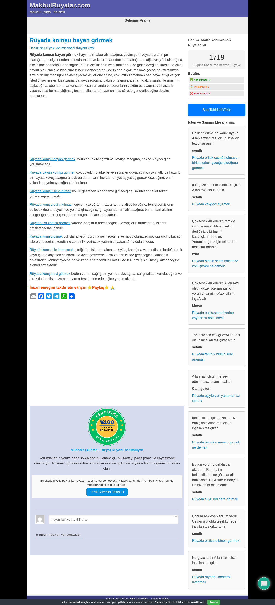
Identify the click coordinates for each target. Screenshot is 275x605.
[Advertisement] (107, 128)
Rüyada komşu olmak (46, 236)
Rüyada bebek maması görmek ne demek (216, 444)
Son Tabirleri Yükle (216, 110)
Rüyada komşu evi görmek (50, 274)
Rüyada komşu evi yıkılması (51, 204)
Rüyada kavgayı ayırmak (211, 204)
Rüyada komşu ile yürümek (50, 191)
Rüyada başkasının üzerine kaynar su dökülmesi (213, 315)
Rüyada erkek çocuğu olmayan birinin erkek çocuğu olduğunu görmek (215, 163)
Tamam (214, 602)
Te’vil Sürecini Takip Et (107, 492)
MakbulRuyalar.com (60, 5)
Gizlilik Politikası (160, 598)
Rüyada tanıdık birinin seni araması (212, 356)
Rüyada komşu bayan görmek (71, 40)
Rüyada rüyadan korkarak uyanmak (211, 579)
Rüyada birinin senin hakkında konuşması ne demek (215, 263)
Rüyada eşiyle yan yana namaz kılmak (216, 398)
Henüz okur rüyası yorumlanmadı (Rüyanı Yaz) (62, 48)
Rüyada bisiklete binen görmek (215, 541)
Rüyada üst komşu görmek (50, 223)
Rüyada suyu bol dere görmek (215, 499)
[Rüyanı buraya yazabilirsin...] (113, 519)
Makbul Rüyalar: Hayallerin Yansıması (127, 598)
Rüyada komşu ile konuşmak (52, 250)
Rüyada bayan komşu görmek (52, 172)
